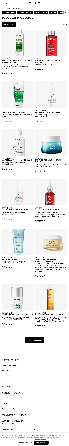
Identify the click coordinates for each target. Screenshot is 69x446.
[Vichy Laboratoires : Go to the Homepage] (34, 3)
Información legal (6, 375)
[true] (65, 12)
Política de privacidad (7, 370)
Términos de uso (6, 386)
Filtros (8, 25)
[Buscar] (6, 3)
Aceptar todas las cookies (41, 443)
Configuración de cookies (8, 381)
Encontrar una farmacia (8, 408)
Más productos (34, 340)
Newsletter (4, 403)
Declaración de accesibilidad (9, 365)
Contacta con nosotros (7, 398)
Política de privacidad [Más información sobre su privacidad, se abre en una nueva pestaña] (40, 439)
